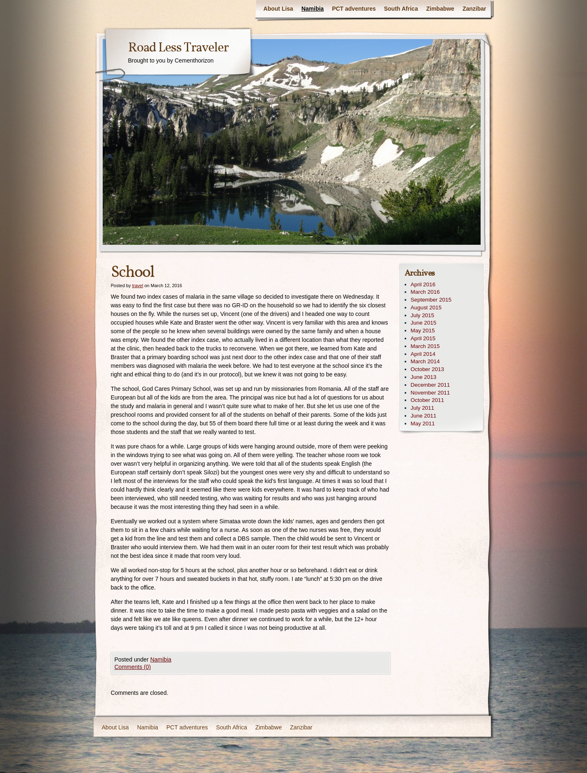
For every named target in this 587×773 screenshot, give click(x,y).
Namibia (313, 8)
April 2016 (423, 284)
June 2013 (424, 377)
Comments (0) (133, 667)
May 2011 (423, 423)
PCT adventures (354, 8)
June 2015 (424, 323)
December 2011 (430, 385)
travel (137, 285)
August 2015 (426, 307)
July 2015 (423, 315)
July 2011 (423, 408)
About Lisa (278, 8)
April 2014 (423, 354)
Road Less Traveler (178, 48)
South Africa (401, 8)
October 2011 (427, 400)
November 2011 (430, 393)
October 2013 (427, 369)
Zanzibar (474, 8)
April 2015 (423, 338)
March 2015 (425, 346)
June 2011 (424, 416)
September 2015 (431, 300)
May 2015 (423, 330)
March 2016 (425, 292)
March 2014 (425, 361)
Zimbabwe (440, 8)
